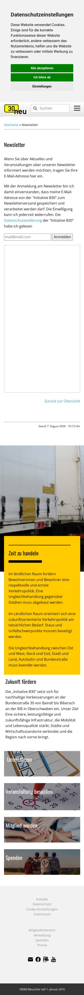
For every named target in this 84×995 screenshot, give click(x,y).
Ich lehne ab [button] (41, 77)
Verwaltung (42, 935)
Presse (42, 945)
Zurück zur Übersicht (62, 401)
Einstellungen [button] (42, 86)
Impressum (42, 914)
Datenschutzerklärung (23, 220)
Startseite (11, 125)
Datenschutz (42, 904)
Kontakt (42, 899)
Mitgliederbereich (42, 930)
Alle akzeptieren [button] (42, 68)
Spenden (42, 940)
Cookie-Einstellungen (42, 909)
